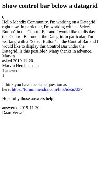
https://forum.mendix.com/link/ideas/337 (47, 89)
